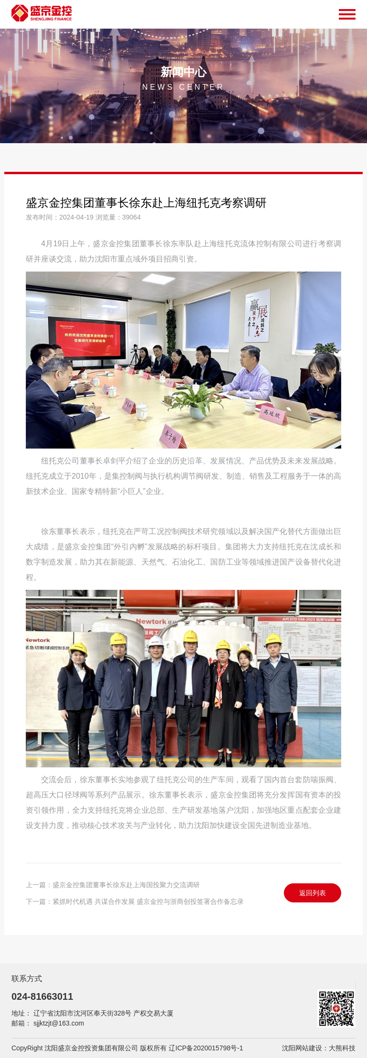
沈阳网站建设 (302, 1048)
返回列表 (312, 893)
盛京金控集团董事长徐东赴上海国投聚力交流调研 (126, 885)
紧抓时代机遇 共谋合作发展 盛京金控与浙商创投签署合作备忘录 (148, 901)
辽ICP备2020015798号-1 (206, 1048)
